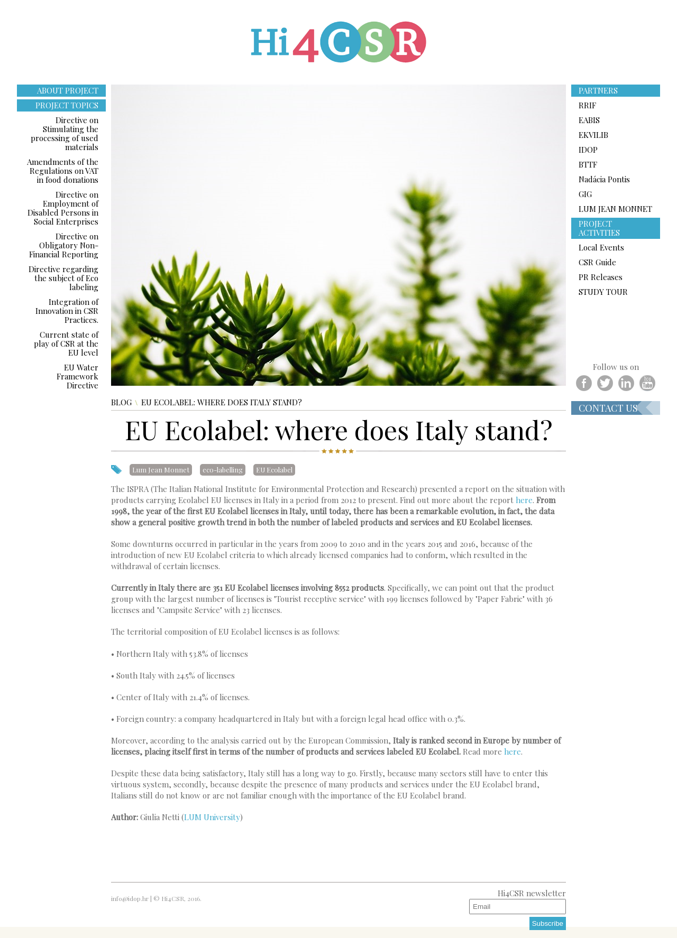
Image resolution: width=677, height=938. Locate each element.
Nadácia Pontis (604, 179)
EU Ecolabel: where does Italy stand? (221, 402)
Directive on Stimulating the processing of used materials (64, 133)
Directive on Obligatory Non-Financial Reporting (63, 245)
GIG (585, 194)
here (524, 500)
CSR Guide (597, 262)
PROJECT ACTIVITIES (599, 228)
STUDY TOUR (603, 291)
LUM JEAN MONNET (615, 208)
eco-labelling (223, 469)
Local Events (601, 247)
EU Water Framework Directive (77, 376)
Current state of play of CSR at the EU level (66, 343)
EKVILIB (593, 134)
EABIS (589, 120)
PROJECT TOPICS (66, 105)
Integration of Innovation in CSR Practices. (66, 310)
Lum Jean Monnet (160, 469)
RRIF (587, 105)
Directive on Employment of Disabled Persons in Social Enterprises (63, 208)
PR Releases (601, 277)
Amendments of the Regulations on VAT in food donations (62, 170)
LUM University (212, 817)
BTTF (588, 164)
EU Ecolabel (274, 469)
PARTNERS (598, 90)
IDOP (588, 149)
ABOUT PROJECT (67, 90)
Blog (121, 402)
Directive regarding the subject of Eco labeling (63, 278)
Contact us (608, 408)
